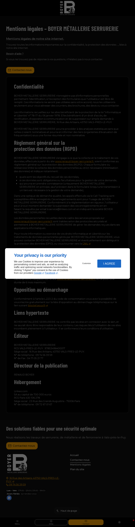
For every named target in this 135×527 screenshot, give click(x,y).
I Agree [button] (109, 263)
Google (38, 273)
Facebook (50, 273)
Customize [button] (86, 263)
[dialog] (67, 263)
